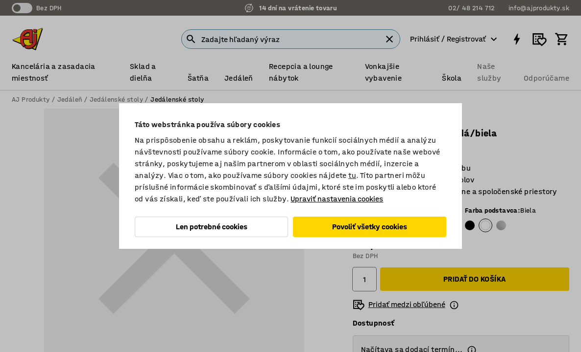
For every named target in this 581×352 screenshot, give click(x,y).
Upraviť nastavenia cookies (336, 198)
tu (352, 175)
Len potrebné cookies (211, 226)
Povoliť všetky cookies (369, 226)
